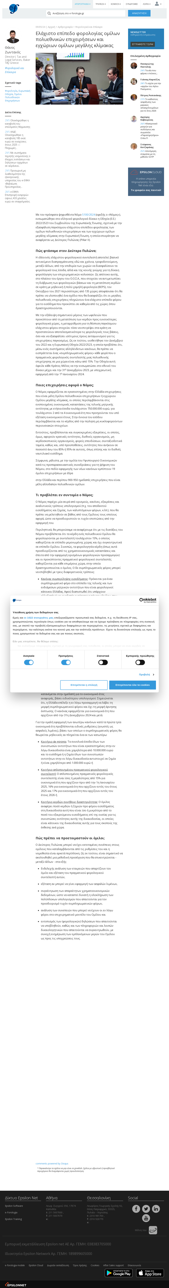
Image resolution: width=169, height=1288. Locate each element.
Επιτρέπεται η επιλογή (84, 685)
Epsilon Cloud (36, 1265)
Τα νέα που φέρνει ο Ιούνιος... (149, 72)
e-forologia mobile (15, 1265)
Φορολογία (11, 90)
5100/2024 (88, 214)
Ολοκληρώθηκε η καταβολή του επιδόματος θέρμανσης (17, 123)
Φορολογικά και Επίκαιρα (88, 26)
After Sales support (113, 1265)
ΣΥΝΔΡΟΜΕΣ (132, 4)
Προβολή (144, 674)
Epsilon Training (13, 1219)
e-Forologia (11, 1212)
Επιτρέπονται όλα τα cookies (133, 685)
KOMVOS (116, 4)
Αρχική (51, 26)
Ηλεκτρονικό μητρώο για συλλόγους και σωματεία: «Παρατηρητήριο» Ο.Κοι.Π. (149, 131)
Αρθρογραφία (65, 26)
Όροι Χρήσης (80, 1265)
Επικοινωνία (134, 1265)
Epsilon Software (14, 1205)
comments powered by (52, 1163)
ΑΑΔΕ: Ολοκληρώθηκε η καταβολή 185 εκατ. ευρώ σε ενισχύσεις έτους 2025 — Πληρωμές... (15, 140)
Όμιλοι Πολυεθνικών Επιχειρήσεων (13, 97)
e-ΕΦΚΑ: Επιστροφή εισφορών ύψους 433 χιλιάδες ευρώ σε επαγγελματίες (17, 196)
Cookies (95, 1265)
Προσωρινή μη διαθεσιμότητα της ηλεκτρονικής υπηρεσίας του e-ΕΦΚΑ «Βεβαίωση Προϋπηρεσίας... (17, 178)
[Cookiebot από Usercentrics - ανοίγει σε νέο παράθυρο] (141, 600)
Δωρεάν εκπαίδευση (58, 1265)
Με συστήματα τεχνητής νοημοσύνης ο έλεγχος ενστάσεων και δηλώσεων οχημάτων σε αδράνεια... (17, 159)
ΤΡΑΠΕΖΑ (101, 4)
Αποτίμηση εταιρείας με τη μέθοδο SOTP (148, 154)
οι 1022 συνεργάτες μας (39, 617)
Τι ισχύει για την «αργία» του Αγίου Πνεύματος (150, 86)
